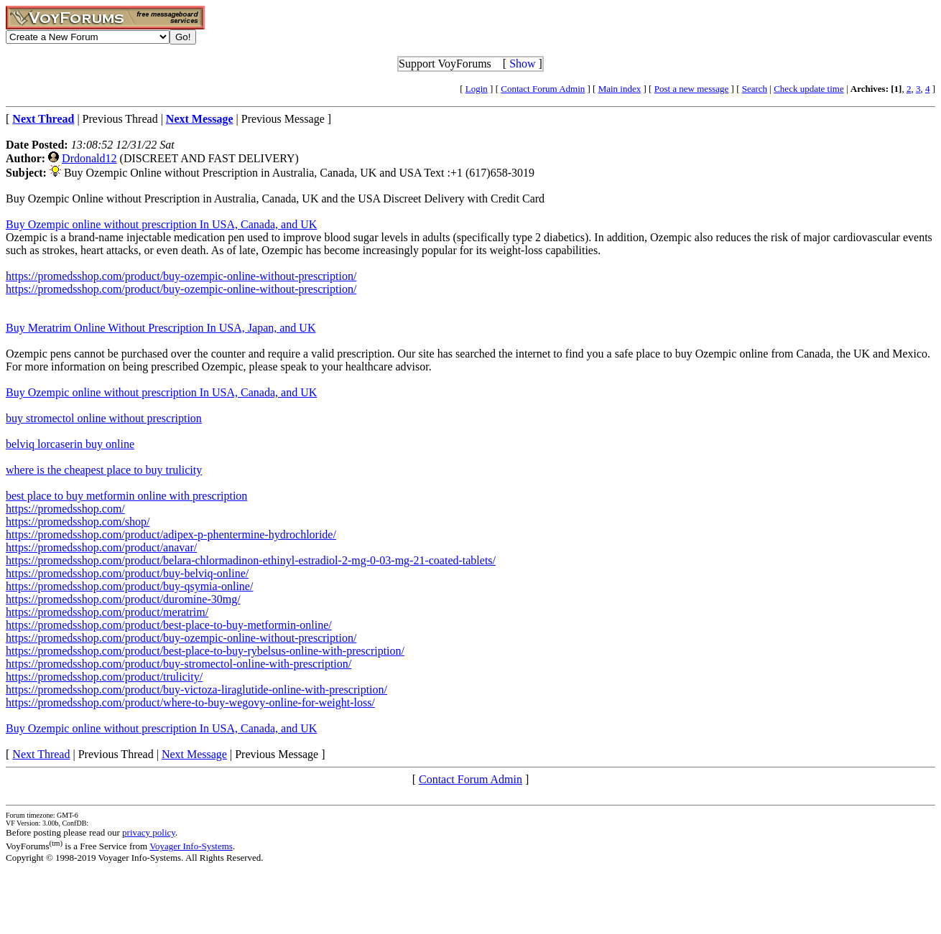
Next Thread (41, 754)
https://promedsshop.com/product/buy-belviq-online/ (127, 573)
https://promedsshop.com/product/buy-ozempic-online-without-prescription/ (181, 276)
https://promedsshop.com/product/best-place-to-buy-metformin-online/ (169, 625)
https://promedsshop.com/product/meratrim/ (107, 612)
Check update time (808, 88)
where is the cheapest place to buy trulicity (104, 470)
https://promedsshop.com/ (65, 509)
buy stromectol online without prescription (104, 418)
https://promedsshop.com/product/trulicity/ (104, 677)
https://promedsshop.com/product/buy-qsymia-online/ (129, 586)
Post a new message (691, 88)
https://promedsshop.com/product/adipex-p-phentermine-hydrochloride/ (171, 534)
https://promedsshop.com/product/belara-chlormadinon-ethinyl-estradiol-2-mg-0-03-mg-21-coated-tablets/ (251, 560)
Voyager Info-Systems (191, 846)
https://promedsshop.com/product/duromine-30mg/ (123, 599)
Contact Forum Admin (543, 88)
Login (476, 88)
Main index (619, 88)
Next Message (194, 754)
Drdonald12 (89, 158)
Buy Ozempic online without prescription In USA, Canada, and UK (161, 224)
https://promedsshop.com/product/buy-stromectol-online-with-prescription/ (178, 664)
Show (522, 63)
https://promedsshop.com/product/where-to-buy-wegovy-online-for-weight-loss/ (190, 702)
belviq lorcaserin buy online (70, 444)
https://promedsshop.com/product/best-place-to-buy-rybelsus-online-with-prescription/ (205, 651)
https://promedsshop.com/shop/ (77, 521)
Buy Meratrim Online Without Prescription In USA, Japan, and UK (160, 328)
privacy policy (148, 832)
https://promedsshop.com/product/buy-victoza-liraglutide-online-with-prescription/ (196, 689)
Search (754, 88)
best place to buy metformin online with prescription (126, 496)
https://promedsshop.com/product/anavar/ (101, 547)
